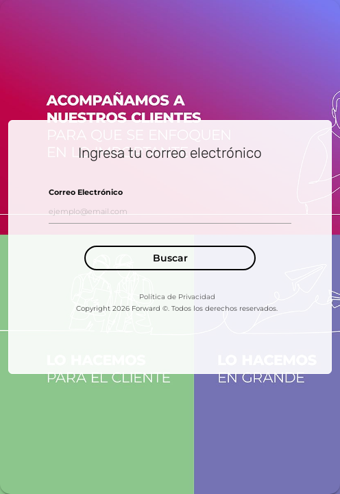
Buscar (170, 258)
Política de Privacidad (177, 296)
